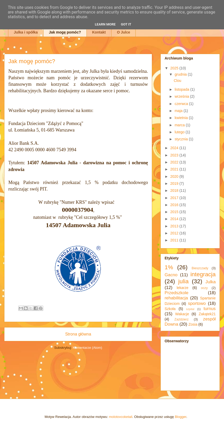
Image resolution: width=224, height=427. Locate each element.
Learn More (105, 24)
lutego (180, 132)
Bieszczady (200, 268)
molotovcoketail (120, 417)
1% (169, 267)
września (182, 96)
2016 (174, 205)
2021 (174, 169)
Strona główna (78, 334)
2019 (174, 183)
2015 (174, 212)
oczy (204, 288)
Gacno (171, 274)
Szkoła (170, 309)
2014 (174, 219)
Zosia (192, 324)
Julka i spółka (26, 32)
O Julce (123, 32)
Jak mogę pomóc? (65, 32)
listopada (182, 89)
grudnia (181, 74)
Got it (126, 24)
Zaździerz (182, 319)
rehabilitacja (176, 297)
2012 (174, 233)
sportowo (197, 303)
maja (179, 111)
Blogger (180, 417)
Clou (177, 80)
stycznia (182, 139)
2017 (174, 198)
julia (183, 281)
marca (180, 125)
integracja (203, 274)
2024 (174, 148)
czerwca (182, 104)
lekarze (182, 288)
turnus (209, 308)
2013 (174, 226)
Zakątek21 (207, 314)
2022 (174, 162)
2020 (174, 176)
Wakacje (182, 314)
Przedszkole (176, 292)
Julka (211, 281)
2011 (174, 240)
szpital (190, 309)
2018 (174, 190)
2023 (174, 155)
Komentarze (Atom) (87, 348)
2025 (174, 68)
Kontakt (99, 32)
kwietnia (182, 118)
